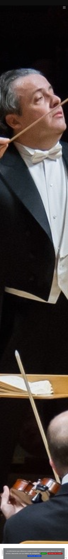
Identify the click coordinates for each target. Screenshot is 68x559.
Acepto (43, 553)
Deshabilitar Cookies (55, 553)
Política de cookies (34, 556)
